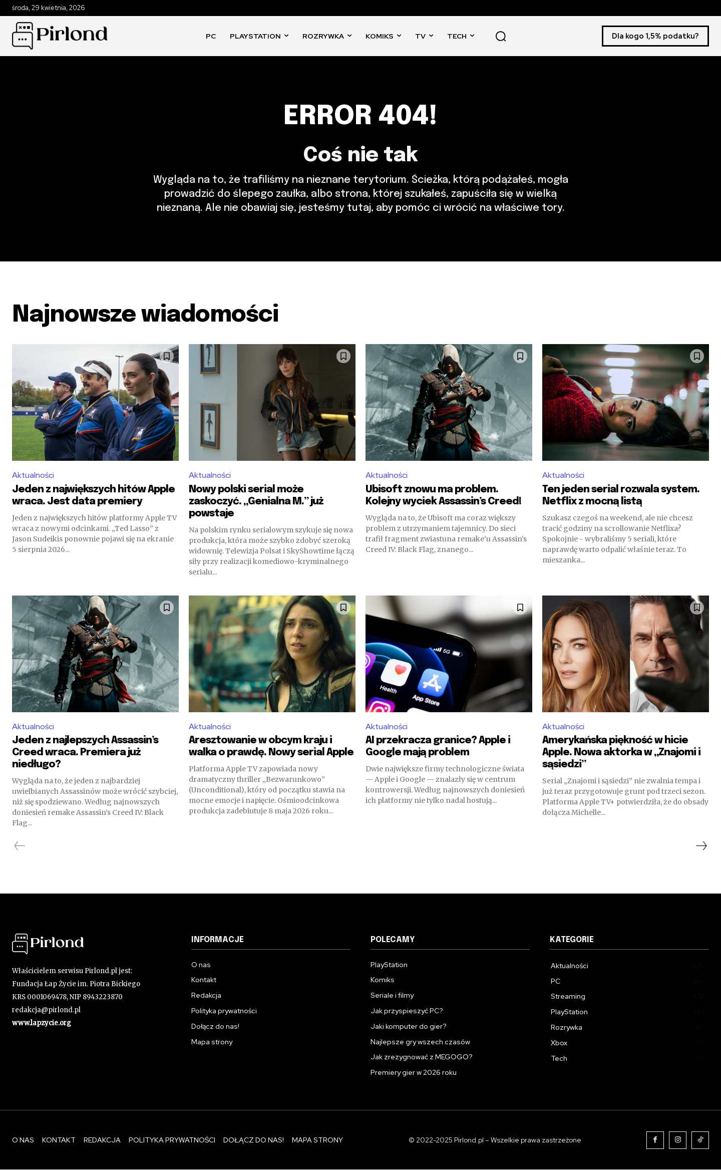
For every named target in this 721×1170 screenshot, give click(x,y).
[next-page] (701, 846)
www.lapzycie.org (41, 1023)
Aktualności (33, 475)
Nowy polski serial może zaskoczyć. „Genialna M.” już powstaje (256, 501)
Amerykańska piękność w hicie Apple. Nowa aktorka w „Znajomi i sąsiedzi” (621, 753)
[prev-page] (20, 846)
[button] (500, 36)
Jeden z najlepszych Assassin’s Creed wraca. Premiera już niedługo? (85, 753)
